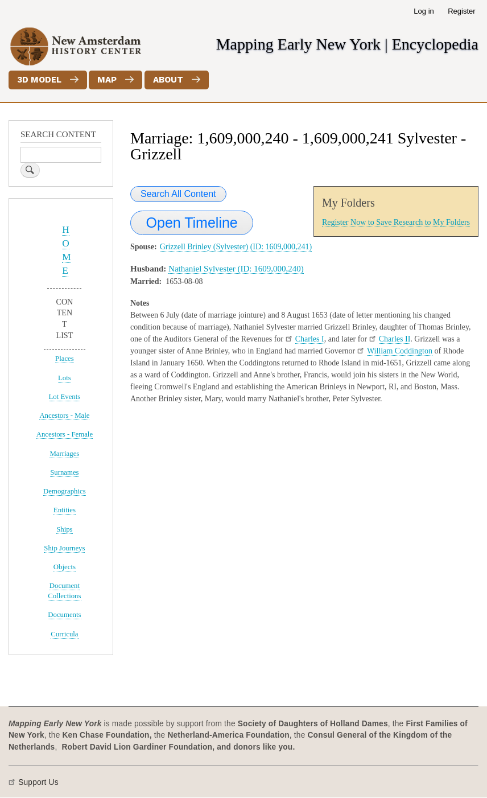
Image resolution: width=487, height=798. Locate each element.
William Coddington (399, 351)
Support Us (38, 782)
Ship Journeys (64, 548)
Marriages (64, 454)
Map (107, 80)
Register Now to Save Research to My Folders (396, 222)
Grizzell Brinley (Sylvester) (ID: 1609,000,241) (236, 246)
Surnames (64, 472)
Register (461, 11)
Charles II (395, 339)
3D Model (39, 80)
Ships (64, 529)
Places (64, 359)
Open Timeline (192, 223)
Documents (64, 615)
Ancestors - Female (64, 434)
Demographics (64, 491)
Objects (64, 567)
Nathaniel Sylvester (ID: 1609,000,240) (236, 268)
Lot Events (65, 397)
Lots (64, 378)
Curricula (64, 634)
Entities (64, 510)
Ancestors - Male (64, 415)
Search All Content (178, 194)
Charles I (309, 339)
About (168, 80)
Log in (424, 11)
